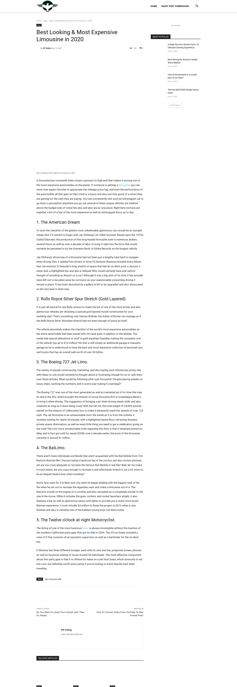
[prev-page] (38, 665)
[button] (197, 6)
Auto (46, 20)
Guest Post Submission (175, 6)
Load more (175, 105)
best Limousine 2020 (53, 543)
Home (153, 6)
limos (85, 492)
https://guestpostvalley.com (72, 599)
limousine (124, 149)
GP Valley (47, 48)
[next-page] (43, 665)
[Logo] (47, 6)
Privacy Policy (195, 684)
